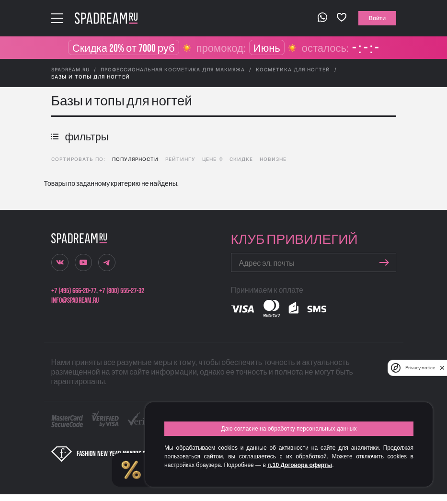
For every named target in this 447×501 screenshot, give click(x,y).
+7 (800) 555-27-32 (121, 291)
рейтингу (180, 159)
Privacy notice (420, 367)
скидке (241, 159)
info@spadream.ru (75, 300)
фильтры (80, 137)
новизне (273, 159)
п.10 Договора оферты (299, 465)
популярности (135, 159)
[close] (442, 367)
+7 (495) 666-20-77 (73, 291)
